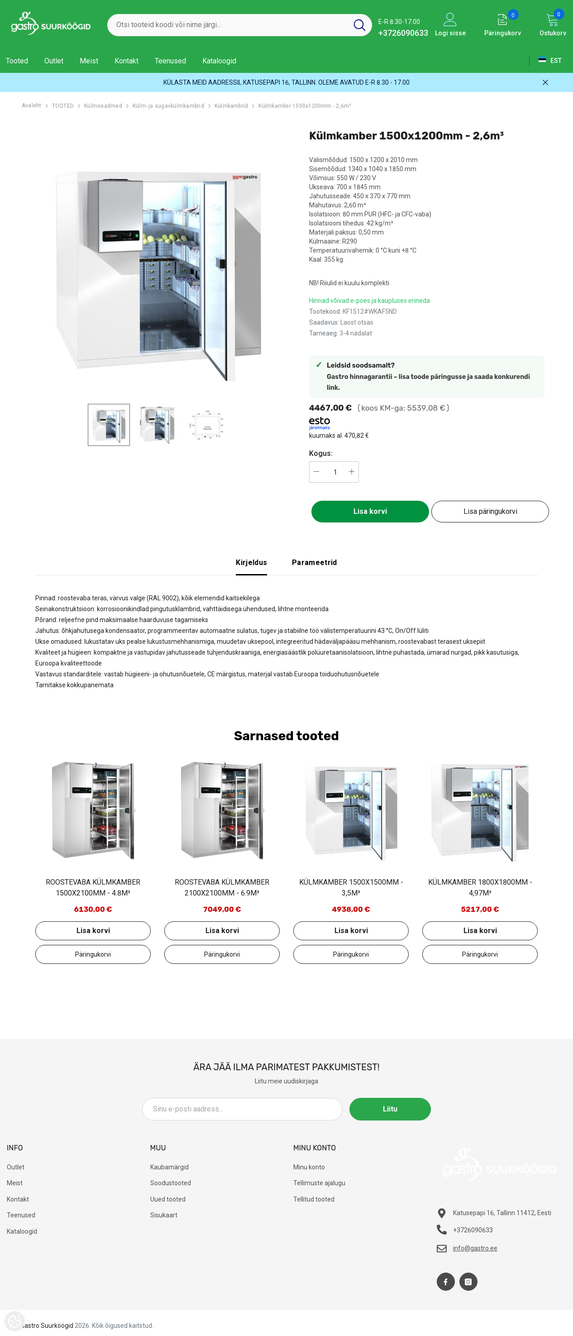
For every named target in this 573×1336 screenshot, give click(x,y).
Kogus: (321, 453)
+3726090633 (403, 33)
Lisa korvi (370, 511)
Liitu (390, 1109)
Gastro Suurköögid (46, 1325)
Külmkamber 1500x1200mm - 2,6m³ (304, 106)
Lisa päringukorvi (490, 511)
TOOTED (63, 106)
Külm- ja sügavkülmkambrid (168, 106)
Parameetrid (314, 562)
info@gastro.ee (475, 1248)
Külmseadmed (103, 106)
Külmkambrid (231, 106)
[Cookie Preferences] (15, 1321)
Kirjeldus (251, 562)
